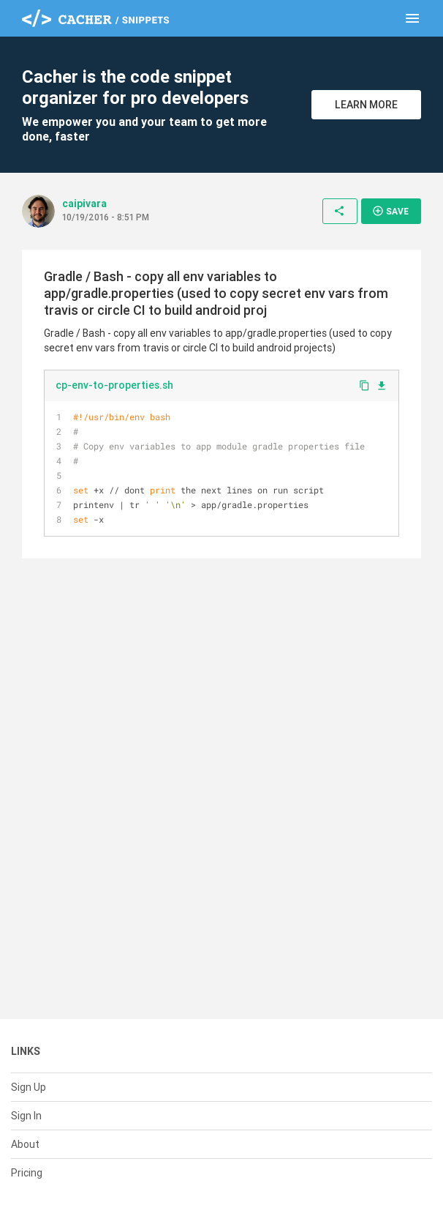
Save (390, 211)
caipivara (84, 203)
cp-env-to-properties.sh (114, 385)
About (25, 1144)
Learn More (366, 104)
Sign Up (28, 1087)
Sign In (26, 1115)
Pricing (26, 1172)
